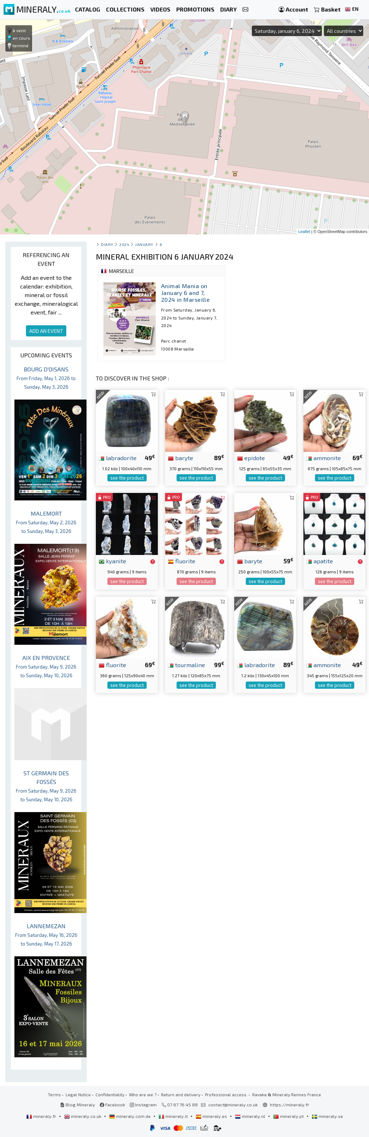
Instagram (143, 1104)
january (144, 244)
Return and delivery (180, 1094)
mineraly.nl (250, 1116)
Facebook (112, 1104)
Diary (107, 244)
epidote (251, 457)
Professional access (226, 1094)
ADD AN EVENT (46, 331)
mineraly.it (174, 1116)
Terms (54, 1094)
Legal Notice (78, 1094)
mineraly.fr (41, 1116)
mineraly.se (327, 1116)
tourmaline (186, 664)
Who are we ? (142, 1094)
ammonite (323, 457)
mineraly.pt (289, 1116)
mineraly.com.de (130, 1116)
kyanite (112, 560)
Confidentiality (109, 1094)
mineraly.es (212, 1116)
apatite (319, 560)
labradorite (118, 457)
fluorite (181, 560)
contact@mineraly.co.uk (233, 1104)
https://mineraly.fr (289, 1104)
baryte (180, 457)
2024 (124, 244)
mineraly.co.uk (83, 1116)
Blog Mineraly (77, 1104)
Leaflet (304, 231)
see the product (127, 478)
